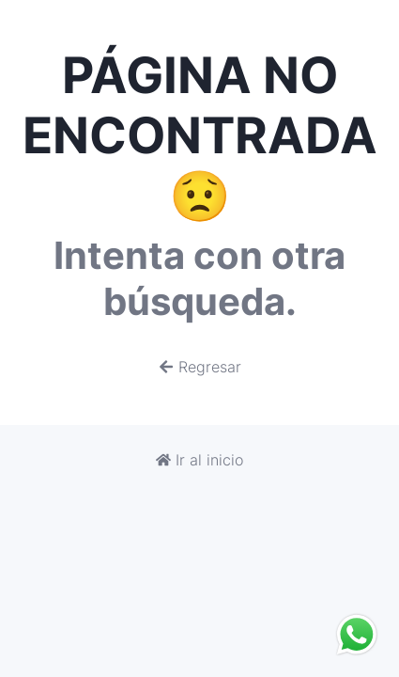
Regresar (200, 366)
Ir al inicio (199, 459)
